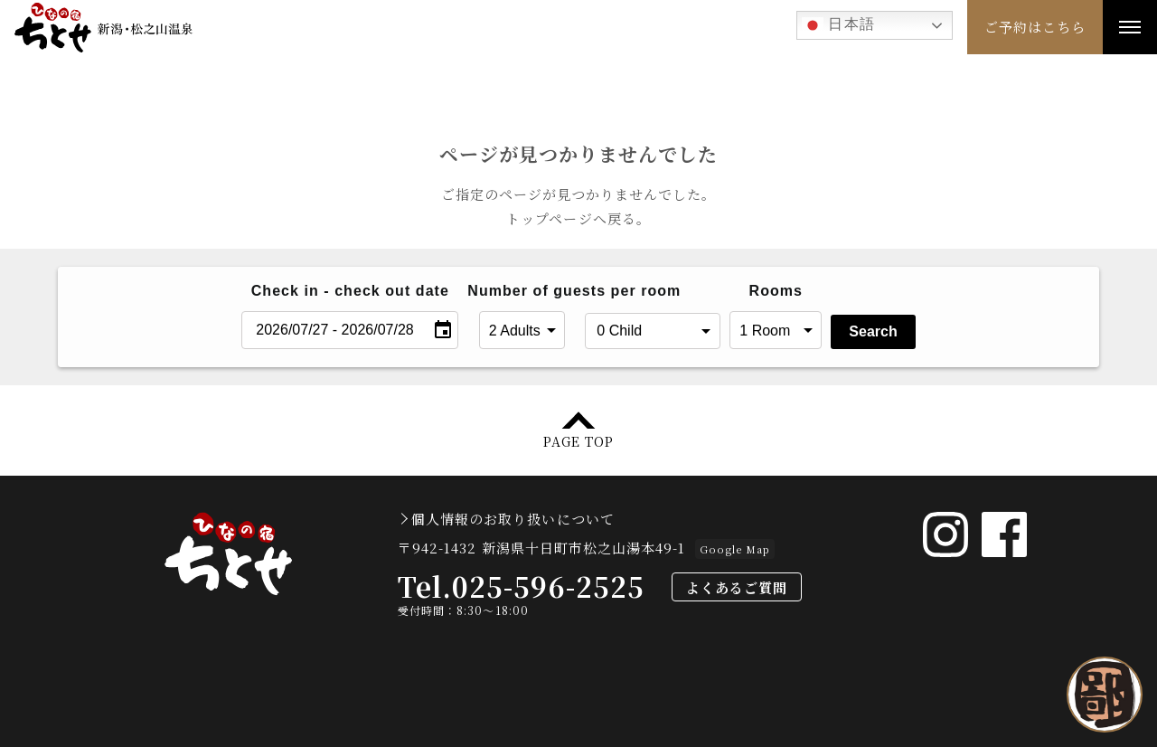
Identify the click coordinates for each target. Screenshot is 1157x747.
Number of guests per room (521, 290)
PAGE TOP (578, 440)
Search (873, 331)
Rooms (776, 290)
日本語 (838, 25)
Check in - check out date (350, 290)
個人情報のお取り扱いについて (513, 518)
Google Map (735, 549)
